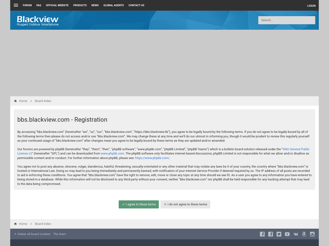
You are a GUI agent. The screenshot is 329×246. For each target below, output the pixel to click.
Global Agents (113, 5)
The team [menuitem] (59, 234)
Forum (27, 5)
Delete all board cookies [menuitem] (32, 234)
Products (80, 5)
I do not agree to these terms (185, 204)
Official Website (57, 5)
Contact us (136, 5)
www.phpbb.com (112, 153)
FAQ (39, 5)
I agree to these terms (139, 204)
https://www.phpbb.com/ (152, 158)
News (95, 5)
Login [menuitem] (311, 5)
